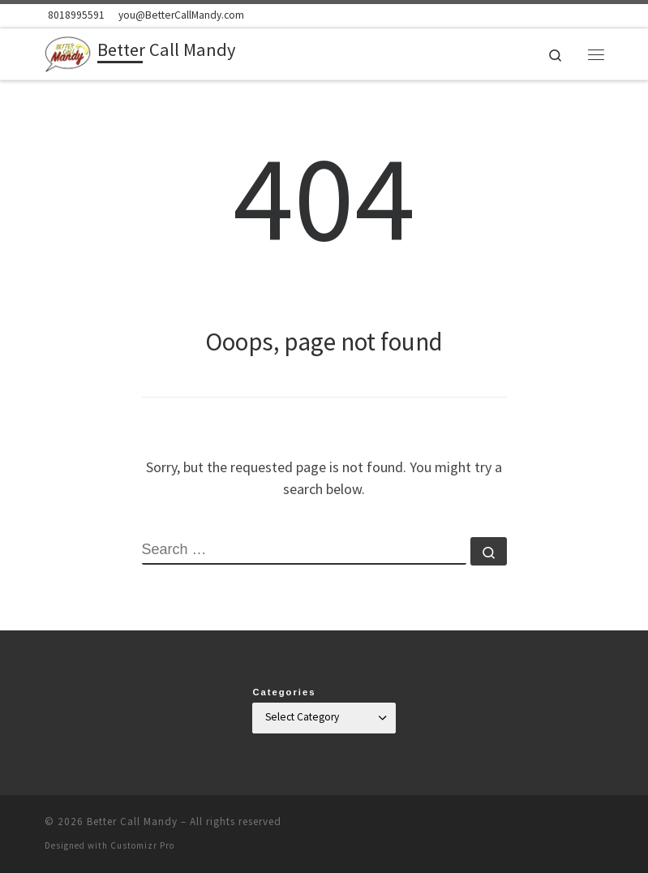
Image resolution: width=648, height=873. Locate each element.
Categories (283, 692)
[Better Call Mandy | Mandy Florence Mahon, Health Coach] (68, 52)
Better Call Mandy (132, 821)
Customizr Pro (142, 845)
